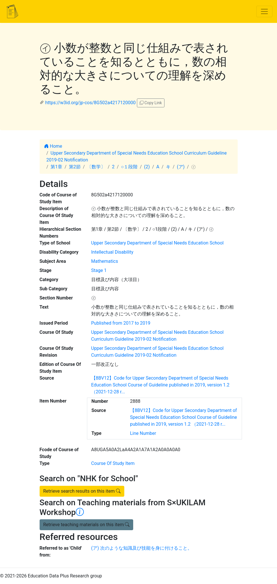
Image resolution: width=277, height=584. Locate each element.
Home (53, 146)
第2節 (75, 166)
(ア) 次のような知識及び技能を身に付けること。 (141, 548)
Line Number (143, 433)
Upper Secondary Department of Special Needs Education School (157, 243)
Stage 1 (99, 270)
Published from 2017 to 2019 (120, 323)
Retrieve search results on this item (82, 491)
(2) (147, 166)
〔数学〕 (96, 166)
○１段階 (129, 166)
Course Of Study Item (113, 463)
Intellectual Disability (112, 252)
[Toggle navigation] (264, 11)
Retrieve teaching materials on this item (86, 524)
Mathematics (104, 261)
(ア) (181, 166)
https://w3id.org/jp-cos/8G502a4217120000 (90, 102)
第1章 (56, 166)
